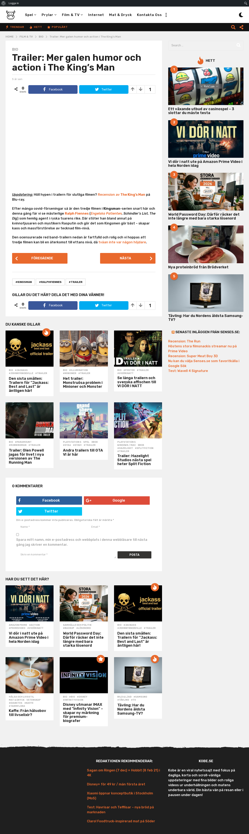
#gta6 (67, 445)
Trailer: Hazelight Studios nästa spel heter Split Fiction (134, 460)
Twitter (38, 511)
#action (34, 625)
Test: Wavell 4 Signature (188, 371)
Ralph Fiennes (77, 213)
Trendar (15, 27)
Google (105, 500)
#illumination (78, 370)
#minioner (69, 373)
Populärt (57, 27)
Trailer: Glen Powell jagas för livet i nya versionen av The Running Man (26, 456)
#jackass (21, 370)
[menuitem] (3, 3)
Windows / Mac (126, 445)
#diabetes (15, 703)
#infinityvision (73, 700)
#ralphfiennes (50, 282)
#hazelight (125, 448)
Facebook (39, 500)
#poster (129, 370)
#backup (68, 628)
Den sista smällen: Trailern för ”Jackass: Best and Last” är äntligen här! (29, 384)
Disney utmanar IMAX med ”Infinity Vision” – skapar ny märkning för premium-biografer (83, 712)
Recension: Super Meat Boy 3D (193, 356)
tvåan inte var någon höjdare (122, 242)
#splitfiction (144, 448)
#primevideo (17, 628)
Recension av (121, 195)
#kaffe (28, 703)
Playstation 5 (72, 442)
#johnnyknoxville (21, 373)
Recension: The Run (184, 341)
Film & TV (71, 15)
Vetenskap (33, 700)
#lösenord (83, 628)
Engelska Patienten (106, 213)
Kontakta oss (149, 15)
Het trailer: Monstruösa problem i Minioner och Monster (83, 382)
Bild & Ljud (124, 697)
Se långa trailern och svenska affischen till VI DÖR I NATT (136, 382)
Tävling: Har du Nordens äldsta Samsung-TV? (131, 709)
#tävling (123, 700)
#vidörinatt (125, 373)
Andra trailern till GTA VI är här (83, 452)
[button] (166, 15)
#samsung (140, 697)
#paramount (23, 442)
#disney (82, 697)
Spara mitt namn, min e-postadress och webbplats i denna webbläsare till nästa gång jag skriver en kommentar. (81, 542)
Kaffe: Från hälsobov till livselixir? (27, 712)
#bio (72, 697)
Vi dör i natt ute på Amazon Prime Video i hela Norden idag (28, 637)
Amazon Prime (18, 625)
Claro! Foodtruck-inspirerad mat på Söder (121, 821)
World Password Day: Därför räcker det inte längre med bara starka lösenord (83, 639)
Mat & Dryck (120, 15)
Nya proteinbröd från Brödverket (198, 267)
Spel (29, 15)
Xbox (94, 442)
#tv (133, 700)
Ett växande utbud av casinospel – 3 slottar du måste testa (201, 111)
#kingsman (23, 282)
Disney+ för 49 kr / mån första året (116, 784)
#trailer (75, 282)
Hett (35, 27)
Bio (15, 49)
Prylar (47, 15)
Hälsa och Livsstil (21, 697)
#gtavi (77, 445)
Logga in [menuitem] (14, 3)
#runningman (17, 445)
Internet (96, 15)
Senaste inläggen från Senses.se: (207, 332)
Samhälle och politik (77, 625)
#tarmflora (17, 706)
